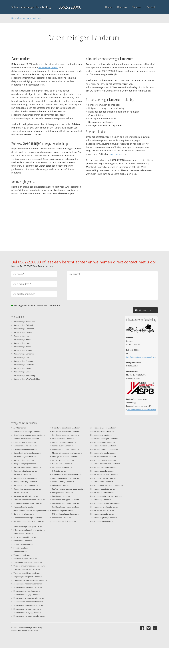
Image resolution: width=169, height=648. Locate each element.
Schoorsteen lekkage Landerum (102, 442)
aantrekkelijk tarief (48, 67)
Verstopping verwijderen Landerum (28, 562)
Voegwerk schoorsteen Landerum (27, 569)
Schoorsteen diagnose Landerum (103, 428)
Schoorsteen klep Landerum (101, 435)
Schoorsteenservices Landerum (102, 514)
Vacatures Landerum (22, 555)
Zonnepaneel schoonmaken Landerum (29, 598)
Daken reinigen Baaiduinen (24, 321)
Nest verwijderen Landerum (63, 460)
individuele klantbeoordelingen (141, 409)
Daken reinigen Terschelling (24, 375)
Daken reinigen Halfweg (23, 332)
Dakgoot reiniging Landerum (25, 464)
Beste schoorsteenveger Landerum (27, 431)
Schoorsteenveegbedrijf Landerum (103, 517)
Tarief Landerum (20, 551)
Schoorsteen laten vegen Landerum (104, 438)
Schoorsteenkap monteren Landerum (104, 503)
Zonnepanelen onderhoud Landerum (28, 605)
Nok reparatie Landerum (62, 467)
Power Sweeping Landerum (63, 482)
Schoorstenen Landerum (23, 533)
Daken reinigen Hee (21, 336)
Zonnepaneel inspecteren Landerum (28, 584)
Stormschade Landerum (23, 544)
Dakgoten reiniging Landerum (25, 471)
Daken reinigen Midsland (23, 361)
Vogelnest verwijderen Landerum (27, 573)
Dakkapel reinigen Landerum (25, 478)
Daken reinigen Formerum (24, 328)
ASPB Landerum (20, 428)
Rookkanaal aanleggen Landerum (65, 499)
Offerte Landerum (59, 471)
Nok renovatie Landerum (62, 464)
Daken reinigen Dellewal (23, 325)
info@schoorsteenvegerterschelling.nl (141, 357)
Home (14, 18)
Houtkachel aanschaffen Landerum (66, 431)
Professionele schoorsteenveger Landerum (69, 489)
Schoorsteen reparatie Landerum (103, 460)
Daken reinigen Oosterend (24, 364)
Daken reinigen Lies (21, 357)
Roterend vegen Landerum (62, 510)
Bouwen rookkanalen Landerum (26, 438)
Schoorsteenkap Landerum (100, 499)
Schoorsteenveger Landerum (101, 521)
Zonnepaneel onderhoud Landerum (28, 587)
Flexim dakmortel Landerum (25, 507)
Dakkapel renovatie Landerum (26, 485)
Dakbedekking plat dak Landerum (27, 453)
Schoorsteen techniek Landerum (102, 467)
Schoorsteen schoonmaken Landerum (105, 464)
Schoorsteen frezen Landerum (102, 431)
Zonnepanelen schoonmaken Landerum (29, 616)
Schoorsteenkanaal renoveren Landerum (106, 496)
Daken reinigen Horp (22, 343)
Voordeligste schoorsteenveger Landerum (30, 580)
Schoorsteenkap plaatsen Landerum (104, 507)
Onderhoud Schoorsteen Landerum (66, 474)
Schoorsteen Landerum (61, 517)
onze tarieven (117, 154)
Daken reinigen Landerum (29, 18)
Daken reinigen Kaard (22, 346)
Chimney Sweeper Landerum (25, 449)
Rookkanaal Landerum (61, 496)
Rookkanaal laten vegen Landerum (66, 503)
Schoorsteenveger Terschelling (31, 7)
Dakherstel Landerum (22, 474)
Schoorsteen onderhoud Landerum (104, 449)
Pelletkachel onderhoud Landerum (66, 478)
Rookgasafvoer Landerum (62, 492)
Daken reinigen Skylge (22, 368)
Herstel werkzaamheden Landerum (66, 428)
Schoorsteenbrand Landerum (101, 482)
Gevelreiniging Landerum (24, 514)
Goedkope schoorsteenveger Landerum (29, 521)
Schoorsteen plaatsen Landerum (102, 453)
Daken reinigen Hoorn (22, 339)
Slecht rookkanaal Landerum (25, 537)
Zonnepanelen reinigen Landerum (27, 609)
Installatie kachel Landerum (63, 438)
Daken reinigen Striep (22, 372)
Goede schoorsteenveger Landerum (28, 517)
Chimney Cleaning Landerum (25, 446)
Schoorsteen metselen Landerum (103, 446)
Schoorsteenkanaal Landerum (101, 492)
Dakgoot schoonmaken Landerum (27, 467)
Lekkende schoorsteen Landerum (65, 449)
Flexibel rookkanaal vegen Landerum (28, 503)
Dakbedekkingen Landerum (25, 456)
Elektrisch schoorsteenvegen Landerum (29, 499)
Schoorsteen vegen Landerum (101, 471)
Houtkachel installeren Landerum (65, 435)
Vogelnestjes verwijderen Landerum (28, 576)
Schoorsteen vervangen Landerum (103, 478)
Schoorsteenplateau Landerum (102, 510)
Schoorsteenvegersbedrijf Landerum (28, 526)
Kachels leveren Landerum (62, 446)
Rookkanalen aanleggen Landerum (66, 507)
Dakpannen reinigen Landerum (26, 496)
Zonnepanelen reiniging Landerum (27, 612)
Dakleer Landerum (21, 492)
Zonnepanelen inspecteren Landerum (28, 602)
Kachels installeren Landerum (64, 442)
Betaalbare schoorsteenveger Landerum (29, 435)
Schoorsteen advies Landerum (64, 521)
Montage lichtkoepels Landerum (65, 456)
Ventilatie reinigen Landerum (25, 558)
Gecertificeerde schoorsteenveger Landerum (31, 510)
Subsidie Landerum (21, 548)
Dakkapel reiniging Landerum (25, 482)
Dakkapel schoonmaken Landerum (27, 489)
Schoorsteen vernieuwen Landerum (104, 474)
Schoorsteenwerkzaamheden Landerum (29, 530)
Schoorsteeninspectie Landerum (102, 489)
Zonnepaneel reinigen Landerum (27, 591)
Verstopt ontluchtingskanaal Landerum (29, 566)
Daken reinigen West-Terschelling (27, 379)
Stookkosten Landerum (23, 540)
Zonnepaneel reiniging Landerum (27, 594)
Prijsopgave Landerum (61, 485)
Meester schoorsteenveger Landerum (67, 453)
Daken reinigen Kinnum (23, 350)
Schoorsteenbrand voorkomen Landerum (106, 485)
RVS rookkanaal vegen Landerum (65, 514)
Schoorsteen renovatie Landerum (103, 456)
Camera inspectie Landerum (25, 442)
